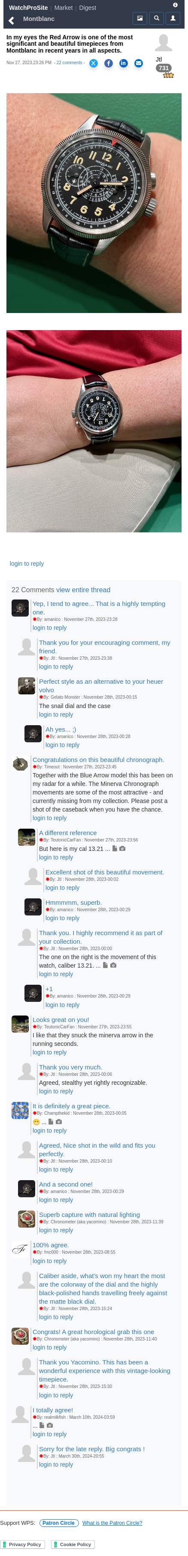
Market (64, 7)
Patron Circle (59, 1523)
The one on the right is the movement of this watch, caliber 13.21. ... (97, 961)
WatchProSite (28, 7)
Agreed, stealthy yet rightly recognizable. (93, 1082)
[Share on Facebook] (108, 63)
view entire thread (83, 589)
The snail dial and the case (75, 706)
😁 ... (47, 1122)
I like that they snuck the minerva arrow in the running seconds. (93, 1039)
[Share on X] (93, 63)
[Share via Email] (138, 63)
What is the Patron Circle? (112, 1523)
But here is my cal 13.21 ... (82, 848)
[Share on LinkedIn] (123, 63)
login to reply (27, 563)
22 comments (69, 62)
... (43, 1425)
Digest (88, 7)
